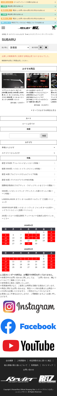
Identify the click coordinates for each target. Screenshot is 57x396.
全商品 (4, 34)
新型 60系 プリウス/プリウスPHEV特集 (18, 180)
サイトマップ (47, 365)
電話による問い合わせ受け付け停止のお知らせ (29, 10)
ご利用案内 (21, 361)
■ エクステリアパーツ (34, 34)
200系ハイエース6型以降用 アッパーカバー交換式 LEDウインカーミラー (28, 217)
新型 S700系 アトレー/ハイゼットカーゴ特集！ (21, 163)
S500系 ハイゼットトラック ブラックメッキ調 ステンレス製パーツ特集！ (27, 192)
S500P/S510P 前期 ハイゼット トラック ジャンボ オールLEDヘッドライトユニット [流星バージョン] (27, 208)
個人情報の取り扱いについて (15, 365)
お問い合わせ (28, 370)
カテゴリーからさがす (16, 34)
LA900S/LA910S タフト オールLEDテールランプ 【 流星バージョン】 (27, 200)
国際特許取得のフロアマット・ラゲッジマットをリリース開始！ (28, 185)
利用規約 (34, 365)
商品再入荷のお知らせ (15, 6)
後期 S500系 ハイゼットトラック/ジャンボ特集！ (22, 169)
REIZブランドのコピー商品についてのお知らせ (28, 22)
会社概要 (9, 361)
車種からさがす (8, 147)
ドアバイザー (48, 34)
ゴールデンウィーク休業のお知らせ (26, 2)
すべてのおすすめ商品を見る (44, 110)
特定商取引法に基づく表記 (40, 361)
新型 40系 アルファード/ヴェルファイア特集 (20, 174)
